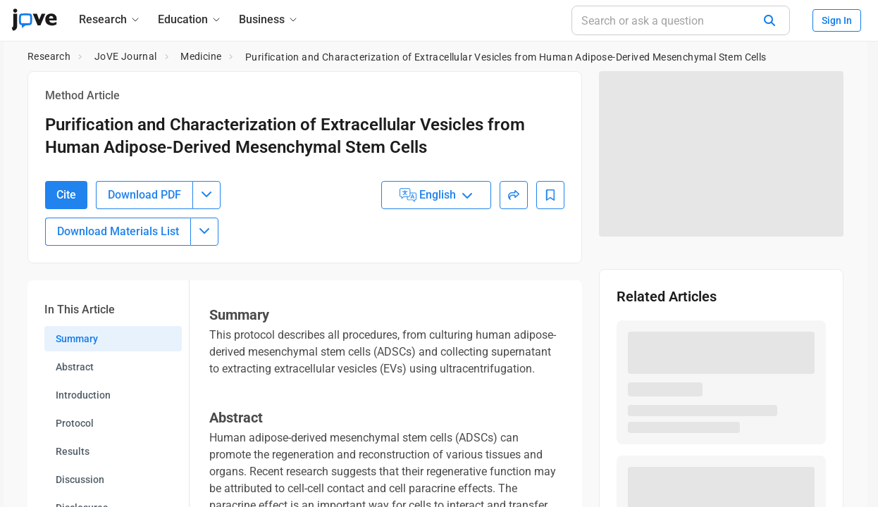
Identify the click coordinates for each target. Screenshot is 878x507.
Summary (77, 417)
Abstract (75, 445)
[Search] (769, 20)
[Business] (269, 19)
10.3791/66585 (110, 179)
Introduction (83, 473)
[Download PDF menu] (206, 273)
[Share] (514, 273)
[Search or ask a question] (680, 20)
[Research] (110, 19)
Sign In (837, 20)
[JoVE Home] (34, 19)
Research (48, 56)
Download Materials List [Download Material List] (118, 309)
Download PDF (144, 273)
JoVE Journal (125, 56)
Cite (66, 273)
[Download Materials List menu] (204, 310)
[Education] (190, 19)
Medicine (200, 56)
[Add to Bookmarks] (550, 273)
